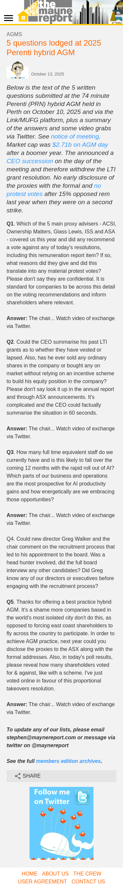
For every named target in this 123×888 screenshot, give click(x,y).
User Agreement (42, 881)
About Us (55, 874)
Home (29, 874)
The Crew (87, 874)
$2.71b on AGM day (80, 144)
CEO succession (30, 161)
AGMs (14, 34)
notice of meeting (75, 136)
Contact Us (88, 881)
